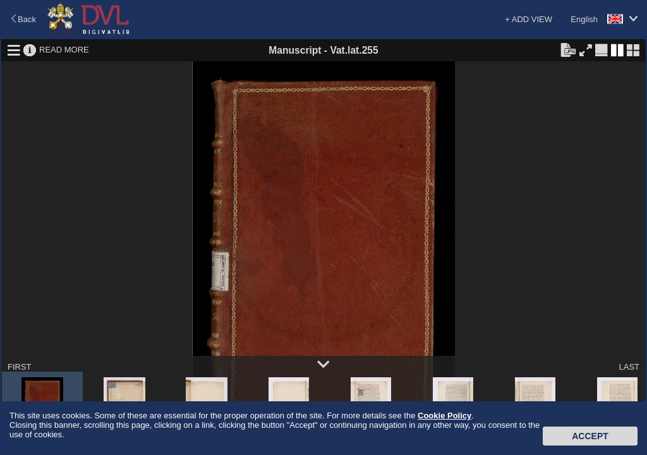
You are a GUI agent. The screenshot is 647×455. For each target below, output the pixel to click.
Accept (590, 436)
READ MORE (64, 49)
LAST (629, 367)
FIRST (20, 367)
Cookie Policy (444, 415)
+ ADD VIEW (528, 19)
